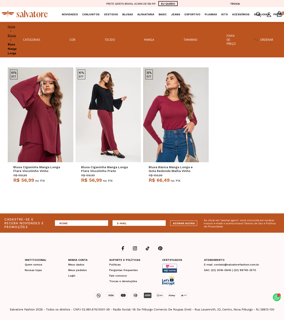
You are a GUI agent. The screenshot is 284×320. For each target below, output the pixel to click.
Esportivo (192, 14)
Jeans (175, 14)
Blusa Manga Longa (12, 49)
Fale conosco (118, 275)
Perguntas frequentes (123, 270)
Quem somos (33, 264)
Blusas (127, 14)
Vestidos (111, 14)
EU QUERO (168, 3)
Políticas (115, 264)
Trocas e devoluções (123, 281)
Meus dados (76, 264)
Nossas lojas (33, 270)
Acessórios (240, 14)
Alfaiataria (145, 14)
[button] (277, 297)
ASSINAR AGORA (184, 223)
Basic (163, 14)
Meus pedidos (77, 270)
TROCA (235, 3)
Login (71, 275)
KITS (224, 14)
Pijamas (211, 14)
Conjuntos (90, 14)
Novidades (70, 14)
